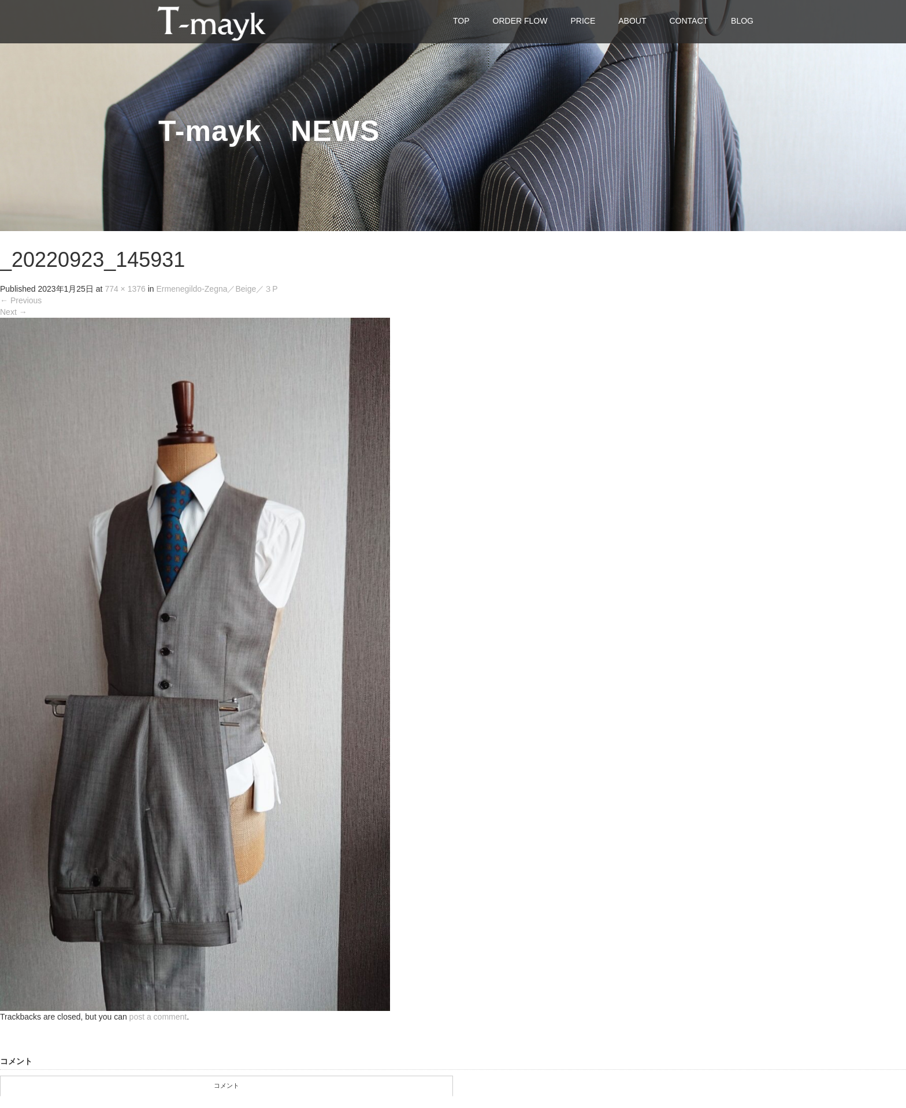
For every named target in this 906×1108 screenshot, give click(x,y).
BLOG (742, 20)
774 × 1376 (125, 288)
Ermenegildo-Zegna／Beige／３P (217, 288)
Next (13, 312)
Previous (21, 300)
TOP (461, 20)
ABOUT (632, 20)
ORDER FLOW (520, 20)
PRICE (582, 20)
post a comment (158, 1016)
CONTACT (688, 20)
